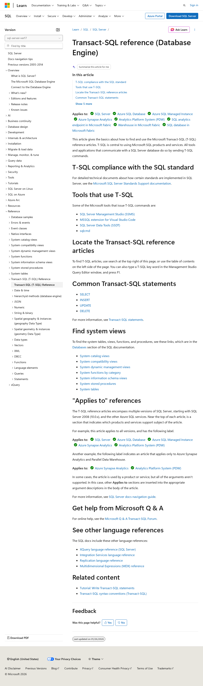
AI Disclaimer (13, 668)
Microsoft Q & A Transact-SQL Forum (131, 518)
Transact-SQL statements (126, 319)
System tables (89, 389)
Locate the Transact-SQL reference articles (101, 92)
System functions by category (100, 372)
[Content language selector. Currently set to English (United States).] (23, 659)
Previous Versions (36, 668)
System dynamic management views (105, 367)
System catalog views (94, 356)
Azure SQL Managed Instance (172, 114)
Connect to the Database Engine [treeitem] (31, 87)
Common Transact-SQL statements (97, 97)
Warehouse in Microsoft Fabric (139, 125)
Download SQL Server (182, 16)
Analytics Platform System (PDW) (142, 119)
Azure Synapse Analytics (95, 119)
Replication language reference (101, 560)
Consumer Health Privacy (114, 668)
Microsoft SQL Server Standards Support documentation (132, 183)
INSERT (85, 300)
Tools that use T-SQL (88, 87)
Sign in (194, 5)
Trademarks (164, 668)
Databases (79, 347)
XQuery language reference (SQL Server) (108, 549)
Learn (75, 29)
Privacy (86, 668)
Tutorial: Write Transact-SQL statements (107, 588)
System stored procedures (98, 383)
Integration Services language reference (107, 555)
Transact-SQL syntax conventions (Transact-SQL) (113, 593)
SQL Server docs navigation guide (132, 496)
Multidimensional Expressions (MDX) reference (112, 566)
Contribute (71, 668)
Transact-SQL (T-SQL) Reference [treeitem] (34, 285)
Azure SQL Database (131, 114)
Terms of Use (145, 668)
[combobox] (34, 38)
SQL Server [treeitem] (15, 53)
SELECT (85, 294)
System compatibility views (98, 361)
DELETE (85, 311)
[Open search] (184, 5)
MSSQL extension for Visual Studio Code (107, 219)
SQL (85, 29)
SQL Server (99, 29)
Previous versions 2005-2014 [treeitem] (25, 64)
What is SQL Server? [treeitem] (23, 76)
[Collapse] (58, 29)
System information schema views (103, 378)
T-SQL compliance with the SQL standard (101, 82)
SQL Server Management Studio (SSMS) (107, 214)
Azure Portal (155, 16)
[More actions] (194, 30)
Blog (54, 668)
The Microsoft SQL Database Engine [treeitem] (33, 81)
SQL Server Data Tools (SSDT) (100, 225)
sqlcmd (85, 231)
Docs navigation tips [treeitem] (20, 59)
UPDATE (85, 305)
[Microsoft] (7, 5)
